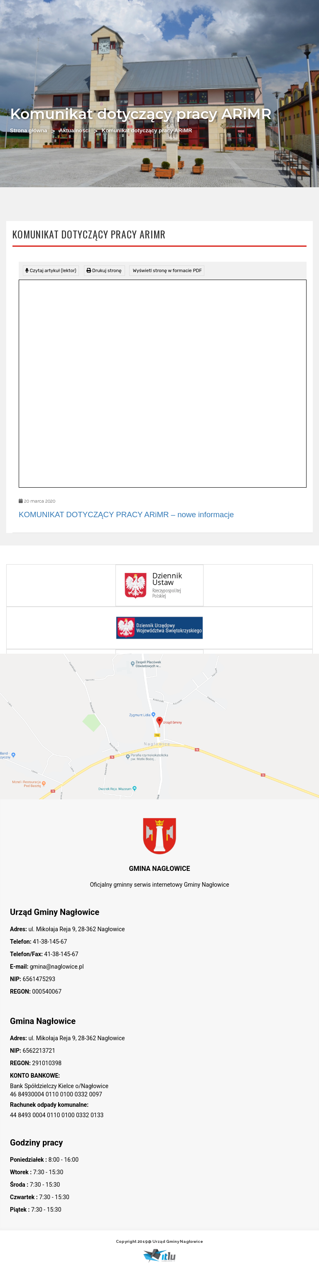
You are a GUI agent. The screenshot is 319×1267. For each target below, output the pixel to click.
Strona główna (28, 130)
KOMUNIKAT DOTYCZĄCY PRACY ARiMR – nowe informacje (126, 514)
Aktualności (74, 130)
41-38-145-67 (49, 941)
